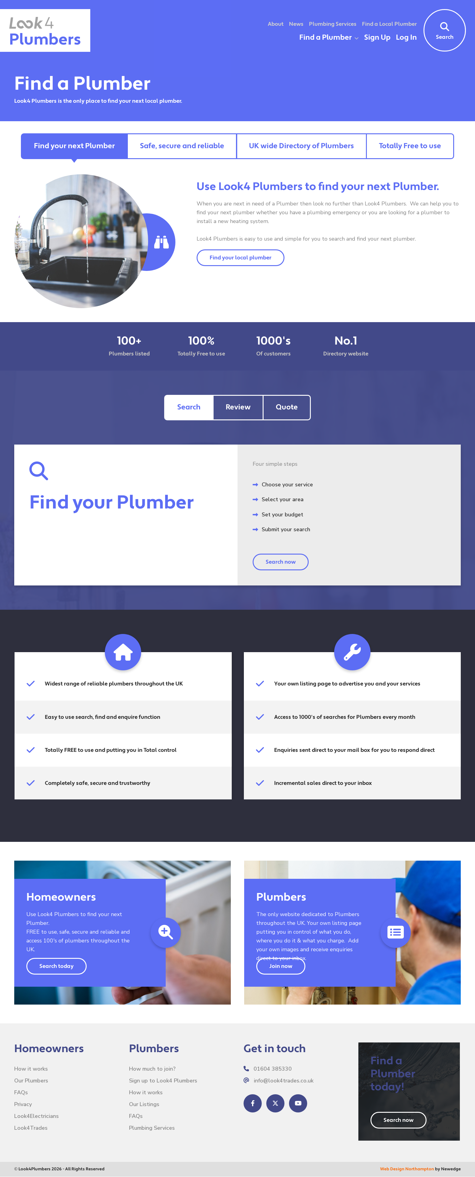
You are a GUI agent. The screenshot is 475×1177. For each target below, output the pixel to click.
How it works (31, 1068)
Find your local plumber (240, 258)
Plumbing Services (333, 24)
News (296, 24)
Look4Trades (31, 1128)
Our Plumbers (31, 1080)
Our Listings (144, 1104)
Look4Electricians (36, 1116)
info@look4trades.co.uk (279, 1080)
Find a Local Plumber (389, 24)
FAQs (21, 1092)
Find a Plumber (325, 37)
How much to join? (152, 1068)
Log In (406, 37)
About (276, 24)
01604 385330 (268, 1068)
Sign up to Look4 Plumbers (163, 1080)
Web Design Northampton (407, 1169)
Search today (56, 966)
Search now (281, 561)
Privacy (23, 1104)
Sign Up (377, 37)
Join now (280, 966)
